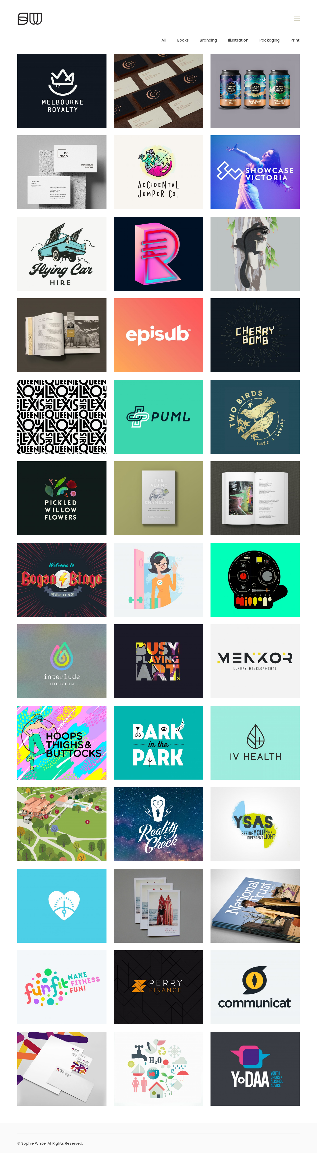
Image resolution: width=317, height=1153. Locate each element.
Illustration (238, 40)
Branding (208, 40)
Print (295, 40)
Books (183, 40)
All (163, 40)
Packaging (269, 40)
